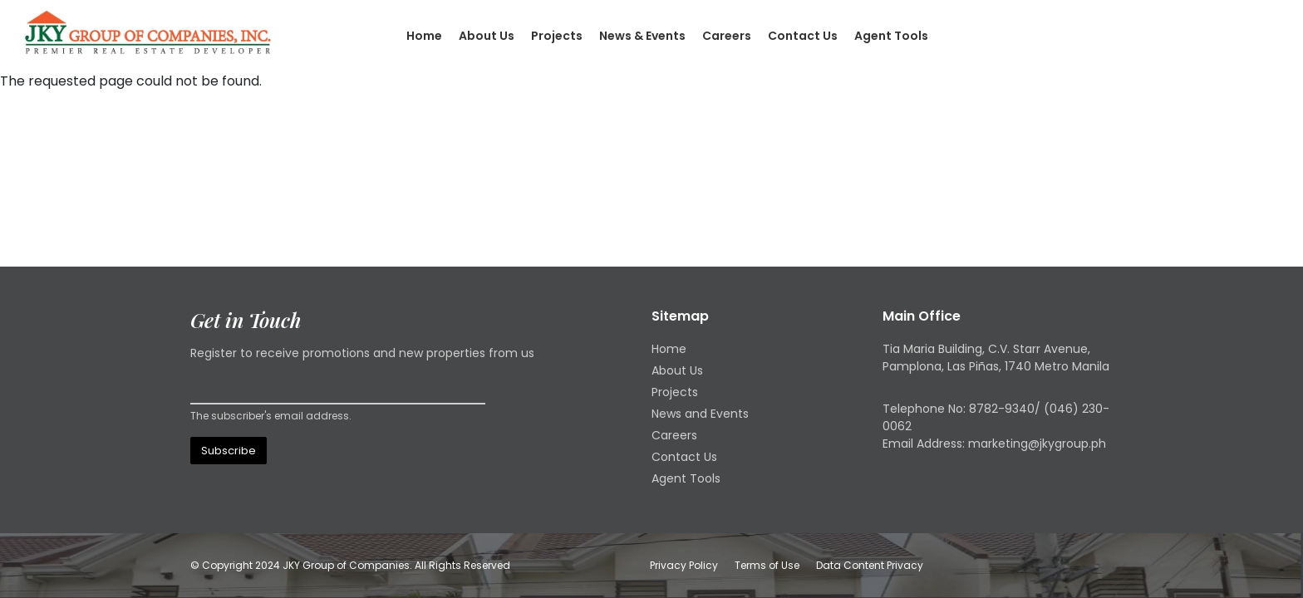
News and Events (700, 413)
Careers (726, 35)
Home (424, 35)
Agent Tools (891, 35)
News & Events (642, 35)
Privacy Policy (684, 565)
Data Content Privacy (869, 565)
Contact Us (803, 35)
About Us (486, 35)
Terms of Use (767, 565)
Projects (557, 35)
